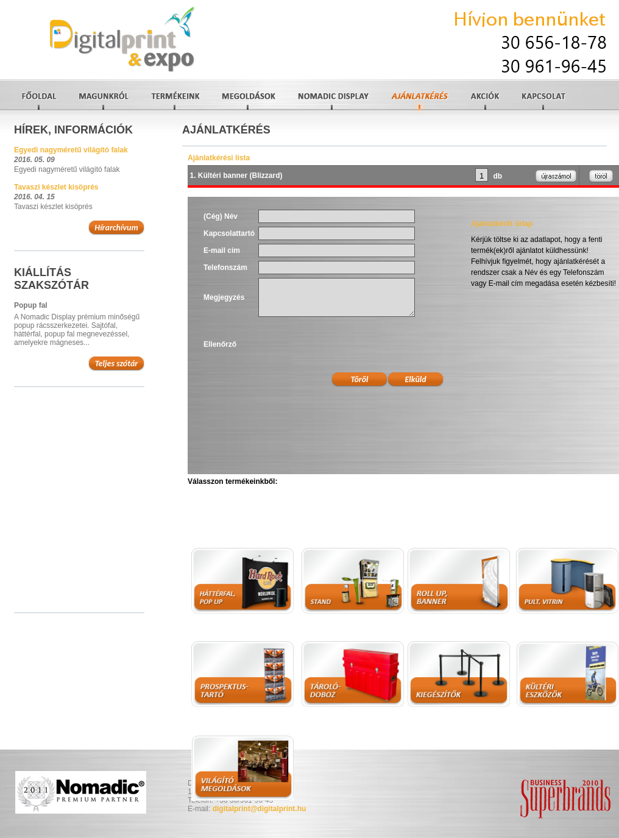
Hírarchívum (116, 227)
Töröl (360, 379)
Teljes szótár (116, 363)
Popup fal (31, 305)
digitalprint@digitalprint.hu (259, 808)
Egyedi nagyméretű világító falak (71, 150)
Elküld (415, 379)
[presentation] (351, 344)
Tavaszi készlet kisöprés (56, 187)
